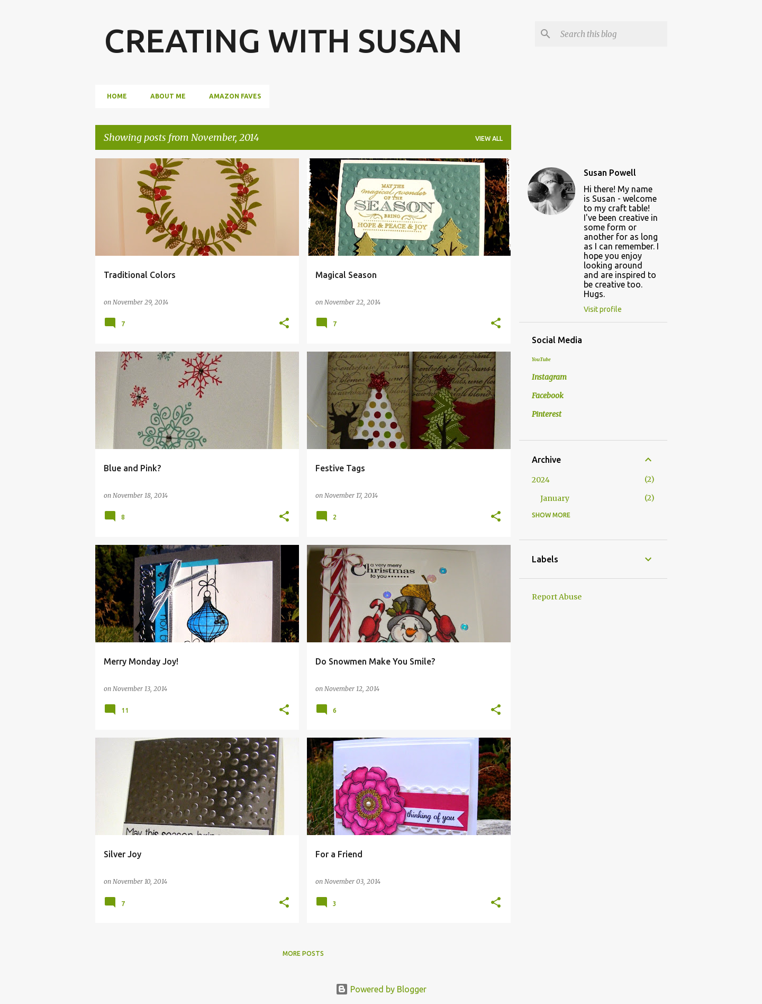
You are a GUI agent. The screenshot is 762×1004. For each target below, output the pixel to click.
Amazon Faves (232, 96)
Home (114, 96)
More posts (303, 953)
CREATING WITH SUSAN (283, 40)
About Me (165, 96)
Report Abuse (557, 597)
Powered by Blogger (381, 989)
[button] (284, 324)
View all (489, 138)
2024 (541, 480)
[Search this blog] (611, 34)
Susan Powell (610, 172)
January (554, 498)
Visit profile (603, 309)
